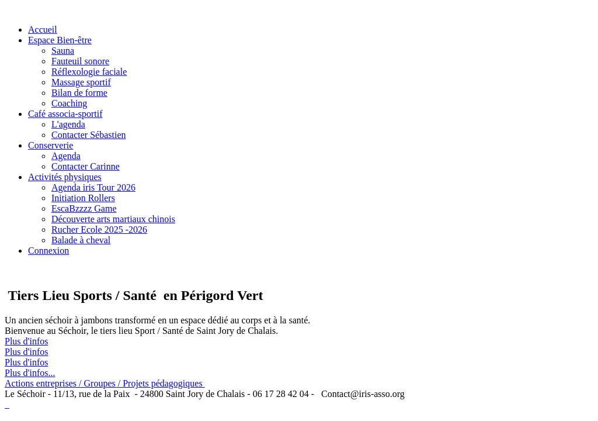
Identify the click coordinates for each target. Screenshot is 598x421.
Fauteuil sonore (80, 61)
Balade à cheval (80, 240)
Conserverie (50, 145)
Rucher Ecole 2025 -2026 (99, 229)
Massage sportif (81, 82)
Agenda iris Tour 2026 (93, 187)
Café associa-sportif (65, 114)
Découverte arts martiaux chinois (113, 219)
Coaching (69, 103)
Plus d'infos (26, 341)
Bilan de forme (79, 93)
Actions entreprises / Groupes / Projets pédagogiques (105, 383)
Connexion (48, 251)
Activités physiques (65, 177)
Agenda (66, 156)
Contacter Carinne (85, 166)
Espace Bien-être (60, 40)
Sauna (62, 51)
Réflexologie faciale (89, 72)
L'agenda (68, 124)
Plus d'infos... (30, 373)
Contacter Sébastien (88, 135)
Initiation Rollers (83, 198)
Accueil (42, 29)
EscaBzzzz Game (83, 208)
